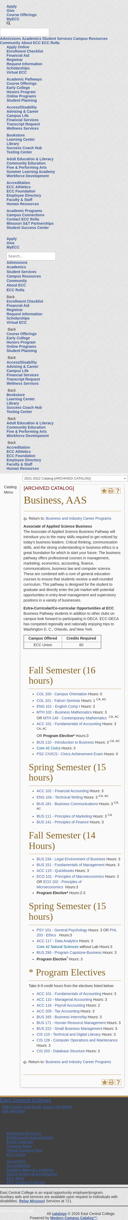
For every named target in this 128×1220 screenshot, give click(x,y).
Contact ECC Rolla (23, 219)
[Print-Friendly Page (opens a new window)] (111, 491)
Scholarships (18, 68)
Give (10, 10)
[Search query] (24, 32)
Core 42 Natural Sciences (58, 947)
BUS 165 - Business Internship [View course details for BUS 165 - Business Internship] (62, 1017)
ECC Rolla (51, 43)
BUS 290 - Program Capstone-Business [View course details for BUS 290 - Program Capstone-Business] (69, 952)
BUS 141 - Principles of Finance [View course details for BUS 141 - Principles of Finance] (63, 822)
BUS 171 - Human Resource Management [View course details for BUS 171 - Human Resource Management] (71, 1023)
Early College (18, 88)
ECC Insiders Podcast (26, 1182)
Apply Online (18, 47)
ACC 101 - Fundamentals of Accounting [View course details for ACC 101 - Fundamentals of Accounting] (69, 724)
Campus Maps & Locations (30, 1170)
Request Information (24, 64)
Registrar (15, 60)
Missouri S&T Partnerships (30, 223)
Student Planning (22, 100)
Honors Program (21, 92)
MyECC (13, 19)
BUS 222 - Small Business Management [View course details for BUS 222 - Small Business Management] (69, 1028)
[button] (8, 23)
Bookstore (16, 135)
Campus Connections (25, 215)
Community (10, 43)
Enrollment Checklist (25, 51)
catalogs (59, 1214)
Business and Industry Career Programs (78, 518)
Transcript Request (23, 124)
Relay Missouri (32, 1201)
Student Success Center (28, 228)
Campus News (19, 1146)
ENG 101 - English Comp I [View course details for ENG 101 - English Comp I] (58, 706)
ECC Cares (16, 1154)
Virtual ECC (17, 72)
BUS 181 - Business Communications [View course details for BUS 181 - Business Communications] (67, 804)
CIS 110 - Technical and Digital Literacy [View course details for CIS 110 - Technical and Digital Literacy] (69, 1034)
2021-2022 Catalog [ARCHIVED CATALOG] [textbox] (57, 478)
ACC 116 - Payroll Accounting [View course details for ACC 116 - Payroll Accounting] (61, 1005)
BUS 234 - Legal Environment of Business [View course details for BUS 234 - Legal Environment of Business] (71, 859)
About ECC (31, 43)
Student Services (57, 38)
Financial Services (23, 120)
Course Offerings (22, 15)
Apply (12, 6)
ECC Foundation (21, 191)
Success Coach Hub (24, 148)
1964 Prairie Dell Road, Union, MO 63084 (37, 1107)
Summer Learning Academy (31, 172)
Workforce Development (28, 176)
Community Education (26, 163)
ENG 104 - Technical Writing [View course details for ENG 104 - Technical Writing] (60, 797)
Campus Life (18, 116)
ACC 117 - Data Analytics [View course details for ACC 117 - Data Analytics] (57, 941)
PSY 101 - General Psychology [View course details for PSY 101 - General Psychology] (62, 930)
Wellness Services (23, 128)
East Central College (25, 1100)
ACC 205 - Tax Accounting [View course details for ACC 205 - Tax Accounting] (58, 1011)
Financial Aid (18, 55)
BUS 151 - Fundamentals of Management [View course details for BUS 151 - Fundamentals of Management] (70, 865)
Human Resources (23, 204)
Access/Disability (22, 107)
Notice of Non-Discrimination (32, 1174)
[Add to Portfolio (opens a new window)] (104, 491)
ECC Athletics (19, 187)
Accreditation (18, 183)
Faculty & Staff (19, 200)
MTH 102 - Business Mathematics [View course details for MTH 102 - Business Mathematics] (64, 712)
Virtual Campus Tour (24, 1150)
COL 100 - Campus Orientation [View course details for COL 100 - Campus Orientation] (62, 694)
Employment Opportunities (30, 1137)
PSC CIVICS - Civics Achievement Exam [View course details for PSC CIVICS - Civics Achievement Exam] (70, 754)
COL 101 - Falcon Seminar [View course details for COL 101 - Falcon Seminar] (58, 700)
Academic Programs (24, 211)
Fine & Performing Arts (27, 167)
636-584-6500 (13, 1111)
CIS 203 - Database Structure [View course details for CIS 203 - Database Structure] (61, 1051)
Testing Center (19, 152)
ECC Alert (15, 1178)
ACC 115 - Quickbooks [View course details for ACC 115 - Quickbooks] (55, 871)
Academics (31, 38)
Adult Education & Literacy (30, 159)
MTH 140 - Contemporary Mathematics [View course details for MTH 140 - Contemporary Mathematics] (75, 718)
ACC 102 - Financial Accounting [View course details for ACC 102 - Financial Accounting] (63, 791)
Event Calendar (20, 1142)
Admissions (10, 38)
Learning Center (21, 139)
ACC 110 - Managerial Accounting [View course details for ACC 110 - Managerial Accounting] (64, 999)
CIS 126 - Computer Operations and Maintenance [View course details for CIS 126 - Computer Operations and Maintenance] (77, 1040)
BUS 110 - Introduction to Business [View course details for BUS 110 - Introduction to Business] (65, 742)
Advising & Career (22, 111)
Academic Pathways (24, 79)
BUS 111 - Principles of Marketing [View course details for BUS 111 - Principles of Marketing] (64, 816)
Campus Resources (90, 38)
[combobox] (75, 478)
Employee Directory (24, 195)
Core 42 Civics (48, 748)
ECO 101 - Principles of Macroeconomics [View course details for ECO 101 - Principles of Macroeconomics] (70, 876)
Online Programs (21, 96)
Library (13, 144)
